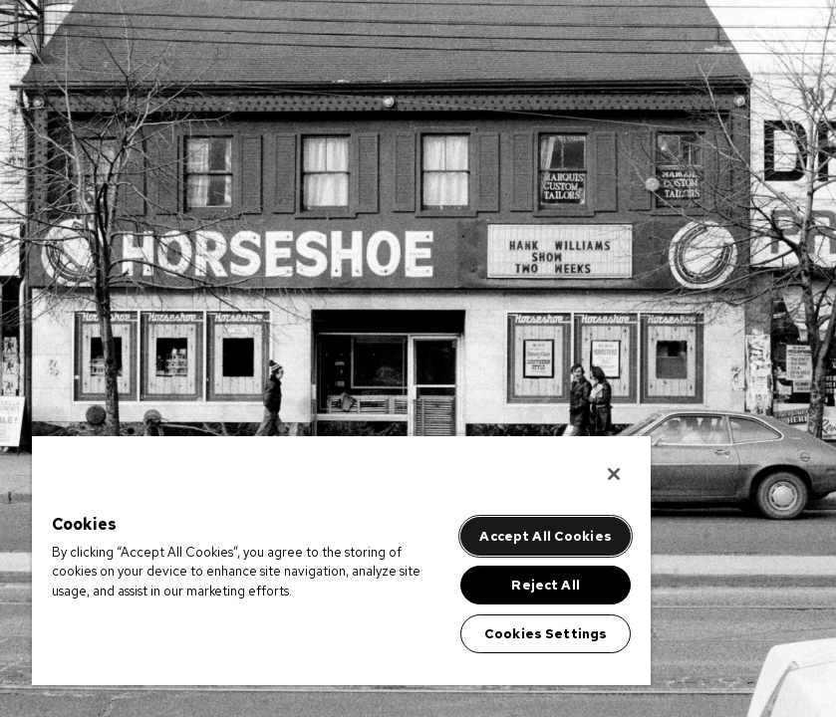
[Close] (614, 474)
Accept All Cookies (545, 536)
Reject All (545, 585)
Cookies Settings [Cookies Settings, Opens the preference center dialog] (545, 633)
